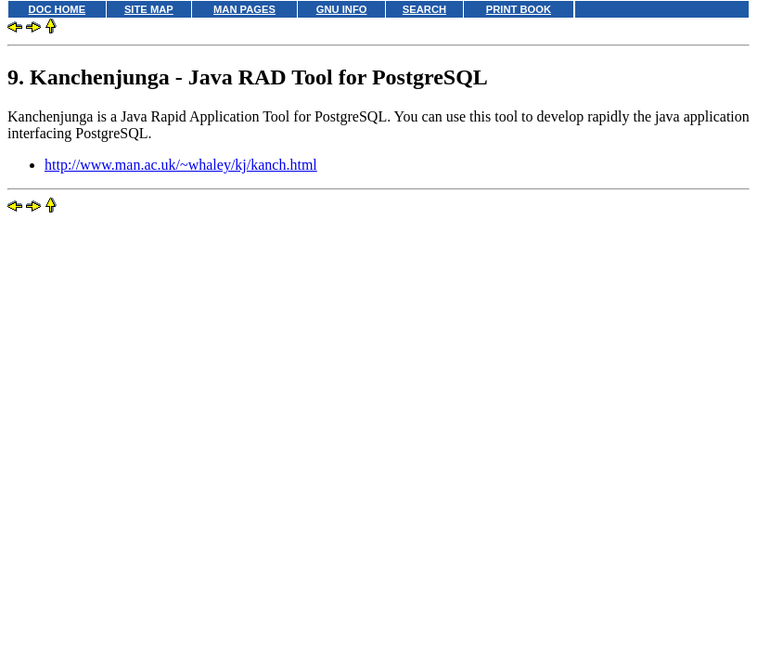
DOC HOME (57, 9)
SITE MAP (148, 9)
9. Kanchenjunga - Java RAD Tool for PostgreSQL (247, 77)
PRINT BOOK (518, 9)
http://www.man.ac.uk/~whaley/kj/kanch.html (181, 165)
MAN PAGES (244, 9)
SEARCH (424, 9)
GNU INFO (341, 9)
